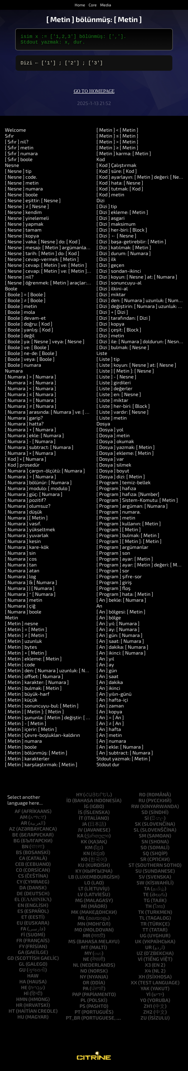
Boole (11, 291)
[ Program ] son (113, 556)
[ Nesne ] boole (21, 197)
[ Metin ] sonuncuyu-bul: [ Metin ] (42, 708)
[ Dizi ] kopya (110, 327)
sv (142, 880)
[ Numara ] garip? (24, 421)
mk (75, 915)
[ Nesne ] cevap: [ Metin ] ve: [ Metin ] (46, 268)
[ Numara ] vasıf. (23, 526)
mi (84, 909)
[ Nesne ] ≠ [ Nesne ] (27, 209)
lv (80, 897)
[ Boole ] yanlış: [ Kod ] (29, 332)
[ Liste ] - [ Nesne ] (116, 379)
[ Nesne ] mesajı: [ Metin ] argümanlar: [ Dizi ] (54, 250)
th (148, 909)
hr (19, 1008)
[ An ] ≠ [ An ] (110, 726)
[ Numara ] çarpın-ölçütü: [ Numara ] (45, 473)
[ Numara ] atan (22, 573)
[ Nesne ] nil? (19, 279)
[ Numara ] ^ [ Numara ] (30, 597)
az (12, 832)
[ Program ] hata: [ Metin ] (124, 597)
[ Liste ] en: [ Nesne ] (118, 397)
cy (19, 884)
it (81, 821)
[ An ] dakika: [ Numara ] (122, 650)
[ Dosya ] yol (109, 432)
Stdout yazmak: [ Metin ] (123, 761)
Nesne (12, 168)
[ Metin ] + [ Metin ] (26, 656)
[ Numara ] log (20, 579)
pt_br (73, 1021)
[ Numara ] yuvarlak (26, 538)
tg (147, 903)
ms (72, 944)
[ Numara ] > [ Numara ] (30, 379)
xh (142, 979)
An (99, 609)
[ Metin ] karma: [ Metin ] (123, 156)
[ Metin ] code (20, 667)
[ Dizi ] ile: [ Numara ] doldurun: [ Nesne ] (140, 344)
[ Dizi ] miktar (111, 297)
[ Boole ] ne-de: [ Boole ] (31, 356)
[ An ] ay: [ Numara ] (118, 632)
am (23, 820)
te (146, 897)
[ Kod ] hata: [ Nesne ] (119, 185)
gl (22, 967)
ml (81, 921)
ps (82, 1009)
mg (79, 903)
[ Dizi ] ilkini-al (112, 291)
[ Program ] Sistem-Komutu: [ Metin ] (137, 503)
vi (140, 962)
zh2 (148, 1015)
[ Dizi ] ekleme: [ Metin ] (122, 215)
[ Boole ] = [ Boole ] (25, 297)
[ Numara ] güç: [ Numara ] (33, 497)
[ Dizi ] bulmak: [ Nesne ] (122, 350)
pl (83, 1003)
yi (148, 997)
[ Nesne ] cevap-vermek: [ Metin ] (42, 262)
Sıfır (9, 138)
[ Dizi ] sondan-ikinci (118, 274)
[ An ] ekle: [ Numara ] (119, 750)
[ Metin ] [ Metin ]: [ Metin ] (34, 714)
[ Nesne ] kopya (22, 238)
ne (86, 962)
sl (136, 833)
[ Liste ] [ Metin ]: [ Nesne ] (125, 374)
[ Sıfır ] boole (19, 162)
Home (80, 4)
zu (144, 1021)
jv (80, 833)
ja (84, 827)
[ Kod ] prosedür (22, 468)
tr (144, 927)
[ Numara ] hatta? (24, 426)
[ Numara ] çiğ (20, 609)
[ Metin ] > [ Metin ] (117, 144)
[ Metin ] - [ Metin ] (25, 726)
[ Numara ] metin (23, 603)
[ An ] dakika (109, 685)
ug (143, 938)
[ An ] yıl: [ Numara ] (118, 626)
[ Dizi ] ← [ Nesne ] (116, 238)
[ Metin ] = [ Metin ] (26, 632)
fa (23, 931)
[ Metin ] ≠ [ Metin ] (26, 638)
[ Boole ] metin (21, 309)
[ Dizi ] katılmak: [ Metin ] (123, 250)
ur (148, 950)
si (146, 821)
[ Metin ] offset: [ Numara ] (34, 679)
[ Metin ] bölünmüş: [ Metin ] (36, 755)
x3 (148, 968)
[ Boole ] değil (20, 338)
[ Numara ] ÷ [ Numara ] (30, 479)
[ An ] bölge (108, 620)
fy (21, 949)
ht (12, 1014)
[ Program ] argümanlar (122, 550)
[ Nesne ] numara (24, 191)
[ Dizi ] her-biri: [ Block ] (121, 232)
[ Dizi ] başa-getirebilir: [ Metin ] (131, 244)
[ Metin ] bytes (21, 650)
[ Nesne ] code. (21, 180)
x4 (148, 974)
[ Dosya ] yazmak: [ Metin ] (125, 450)
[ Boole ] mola (20, 315)
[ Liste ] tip (108, 362)
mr (86, 938)
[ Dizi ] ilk (106, 262)
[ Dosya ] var (110, 462)
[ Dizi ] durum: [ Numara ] (123, 256)
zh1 (148, 1009)
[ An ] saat (107, 679)
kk (84, 844)
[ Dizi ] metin (110, 338)
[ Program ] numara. (118, 515)
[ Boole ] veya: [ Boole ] (30, 362)
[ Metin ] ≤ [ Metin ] (117, 138)
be (15, 837)
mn (81, 927)
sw (140, 885)
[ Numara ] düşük (23, 515)
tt (145, 932)
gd (10, 961)
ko (84, 862)
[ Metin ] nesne (21, 626)
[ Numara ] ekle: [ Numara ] (34, 438)
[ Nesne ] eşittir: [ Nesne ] (33, 203)
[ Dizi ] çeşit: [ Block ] (118, 332)
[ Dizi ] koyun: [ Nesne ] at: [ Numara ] (136, 279)
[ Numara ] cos (21, 562)
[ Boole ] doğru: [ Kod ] (28, 327)
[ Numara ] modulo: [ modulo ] (37, 491)
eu (20, 926)
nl (76, 968)
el (17, 902)
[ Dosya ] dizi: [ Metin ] (120, 479)
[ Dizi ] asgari (110, 221)
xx (134, 985)
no (83, 974)
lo (87, 885)
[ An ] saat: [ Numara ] (120, 644)
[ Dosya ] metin (113, 438)
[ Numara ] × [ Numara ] (30, 456)
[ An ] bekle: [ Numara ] (121, 603)
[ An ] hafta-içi (112, 703)
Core (93, 4)
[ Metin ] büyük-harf (27, 697)
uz (140, 956)
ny (83, 979)
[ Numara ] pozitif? (25, 503)
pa (86, 991)
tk (141, 915)
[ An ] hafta (108, 732)
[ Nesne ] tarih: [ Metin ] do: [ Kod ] (42, 256)
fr (19, 943)
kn (86, 856)
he (24, 990)
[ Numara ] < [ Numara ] (30, 391)
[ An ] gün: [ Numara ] (119, 638)
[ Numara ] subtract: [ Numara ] (39, 450)
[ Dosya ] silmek (113, 468)
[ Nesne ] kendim (23, 215)
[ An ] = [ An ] (110, 720)
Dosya (103, 426)
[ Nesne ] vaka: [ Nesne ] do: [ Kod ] (42, 244)
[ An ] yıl (105, 661)
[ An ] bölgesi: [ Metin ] (120, 614)
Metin (11, 620)
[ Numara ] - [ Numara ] (30, 444)
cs (21, 879)
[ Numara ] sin (20, 556)
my (88, 956)
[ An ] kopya (109, 714)
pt (78, 1015)
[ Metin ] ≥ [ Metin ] (117, 150)
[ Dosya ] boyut (112, 473)
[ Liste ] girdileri (113, 385)
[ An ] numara (111, 744)
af (18, 814)
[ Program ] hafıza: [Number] (127, 497)
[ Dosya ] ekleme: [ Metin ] (125, 456)
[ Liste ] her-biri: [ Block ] (123, 409)
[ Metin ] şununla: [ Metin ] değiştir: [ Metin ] (53, 720)
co (19, 873)
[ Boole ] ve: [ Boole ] (27, 350)
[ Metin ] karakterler (27, 761)
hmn (21, 1002)
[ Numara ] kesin (23, 544)
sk (138, 827)
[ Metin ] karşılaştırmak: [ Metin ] (41, 767)
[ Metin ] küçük (21, 703)
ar (24, 826)
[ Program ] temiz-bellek (123, 485)
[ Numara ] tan (21, 567)
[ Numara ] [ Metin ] (26, 520)
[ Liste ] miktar (112, 403)
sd (144, 815)
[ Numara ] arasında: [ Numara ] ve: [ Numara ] (55, 415)
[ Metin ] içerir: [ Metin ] (31, 732)
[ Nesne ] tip (18, 174)
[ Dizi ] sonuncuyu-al (118, 285)
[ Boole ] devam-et (25, 321)
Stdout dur (107, 767)
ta (147, 891)
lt (80, 891)
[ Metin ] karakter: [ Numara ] (37, 685)
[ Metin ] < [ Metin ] (117, 133)
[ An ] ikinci (108, 691)
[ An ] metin (109, 738)
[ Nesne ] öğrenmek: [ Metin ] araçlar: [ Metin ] (55, 285)
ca (22, 861)
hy (79, 797)
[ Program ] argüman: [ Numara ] (132, 509)
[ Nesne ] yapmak (24, 227)
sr (143, 862)
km (89, 850)
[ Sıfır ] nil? (16, 144)
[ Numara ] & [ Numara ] (31, 585)
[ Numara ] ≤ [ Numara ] (30, 397)
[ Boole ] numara (23, 368)
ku (81, 868)
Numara (14, 374)
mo (78, 932)
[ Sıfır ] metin (19, 150)
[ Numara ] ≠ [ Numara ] (30, 409)
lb (71, 880)
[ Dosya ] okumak (115, 444)
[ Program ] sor (112, 573)
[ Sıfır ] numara (21, 156)
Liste (101, 356)
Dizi (100, 203)
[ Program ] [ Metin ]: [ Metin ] (129, 544)
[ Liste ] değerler (114, 391)
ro (142, 797)
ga (21, 955)
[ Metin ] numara (23, 744)
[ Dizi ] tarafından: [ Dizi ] (123, 321)
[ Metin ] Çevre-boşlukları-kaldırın (42, 738)
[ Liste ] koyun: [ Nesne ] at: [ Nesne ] (136, 368)
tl (142, 921)
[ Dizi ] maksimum (116, 227)
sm (142, 838)
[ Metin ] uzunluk (23, 644)
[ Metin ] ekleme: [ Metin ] (33, 661)
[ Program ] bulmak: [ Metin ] (127, 538)
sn (144, 844)
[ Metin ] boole (21, 750)
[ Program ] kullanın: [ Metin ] (128, 526)
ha (22, 984)
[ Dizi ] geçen (110, 268)
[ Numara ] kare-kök (27, 550)
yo (143, 1003)
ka (80, 838)
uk (138, 944)
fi (23, 937)
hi (26, 996)
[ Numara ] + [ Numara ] (30, 432)
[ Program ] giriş (114, 585)
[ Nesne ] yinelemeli (27, 221)
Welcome (15, 133)
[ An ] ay (105, 667)
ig (86, 809)
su (138, 874)
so (144, 850)
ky (78, 874)
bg (16, 843)
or (86, 985)
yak (145, 991)
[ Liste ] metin (111, 421)
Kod (100, 162)
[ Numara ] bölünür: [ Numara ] (38, 485)
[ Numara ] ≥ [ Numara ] (30, 385)
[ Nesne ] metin (22, 185)
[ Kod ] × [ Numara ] (25, 462)
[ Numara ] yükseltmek (30, 532)
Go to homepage (94, 94)
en (21, 908)
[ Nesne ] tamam (23, 232)
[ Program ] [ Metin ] (118, 532)
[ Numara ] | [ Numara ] (30, 591)
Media (105, 4)
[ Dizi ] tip (106, 209)
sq (146, 856)
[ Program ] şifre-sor (119, 579)
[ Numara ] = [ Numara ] (30, 403)
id (68, 803)
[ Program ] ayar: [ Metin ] (124, 562)
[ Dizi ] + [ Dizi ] (112, 315)
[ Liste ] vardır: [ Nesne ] (122, 415)
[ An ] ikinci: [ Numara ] (121, 656)
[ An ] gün (106, 673)
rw (135, 809)
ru (142, 803)
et (24, 920)
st (131, 868)
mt (84, 950)
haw (33, 978)
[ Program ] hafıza (116, 491)
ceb (19, 867)
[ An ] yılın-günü (113, 697)
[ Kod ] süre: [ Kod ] (116, 174)
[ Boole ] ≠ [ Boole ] (25, 303)
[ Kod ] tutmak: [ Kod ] (119, 191)
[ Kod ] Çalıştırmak (116, 168)
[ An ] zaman (110, 708)
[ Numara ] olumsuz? (27, 509)
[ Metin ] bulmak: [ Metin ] (33, 691)
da (22, 890)
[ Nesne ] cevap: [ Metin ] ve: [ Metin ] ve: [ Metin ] (59, 274)
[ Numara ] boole (23, 614)
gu (22, 973)
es (20, 914)
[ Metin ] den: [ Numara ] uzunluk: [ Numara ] (53, 673)
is (80, 815)
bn (25, 849)
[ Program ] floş (113, 591)
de (20, 896)
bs (19, 855)
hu (20, 1020)
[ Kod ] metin (110, 197)
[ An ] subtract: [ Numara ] (124, 755)
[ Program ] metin (115, 520)
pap (76, 997)
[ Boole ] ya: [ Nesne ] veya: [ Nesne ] (44, 344)
